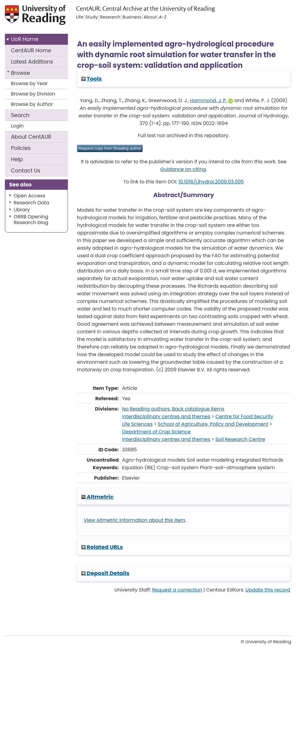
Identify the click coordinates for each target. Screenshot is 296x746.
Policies (21, 148)
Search (20, 115)
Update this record (267, 589)
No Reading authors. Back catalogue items (173, 408)
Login (17, 125)
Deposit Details (105, 573)
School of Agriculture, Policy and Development (213, 424)
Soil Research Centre (240, 439)
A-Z (163, 17)
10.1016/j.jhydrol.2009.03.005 (211, 181)
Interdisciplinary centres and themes (166, 416)
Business (131, 17)
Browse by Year (29, 83)
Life (79, 17)
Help (17, 159)
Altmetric (97, 497)
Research (110, 17)
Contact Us (25, 170)
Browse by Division (33, 93)
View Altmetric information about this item (134, 520)
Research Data (31, 202)
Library (22, 209)
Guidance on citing (183, 169)
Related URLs (102, 547)
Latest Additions (32, 61)
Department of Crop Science (156, 431)
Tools (91, 78)
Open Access (29, 195)
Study (91, 17)
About (31, 137)
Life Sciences (137, 424)
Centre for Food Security (244, 416)
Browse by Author (32, 104)
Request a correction (177, 589)
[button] (110, 148)
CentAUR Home (31, 50)
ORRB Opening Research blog (31, 219)
